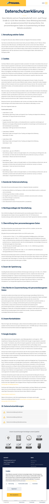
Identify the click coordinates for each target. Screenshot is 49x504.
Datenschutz (21, 502)
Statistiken (34, 483)
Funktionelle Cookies (21, 483)
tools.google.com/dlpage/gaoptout (9, 384)
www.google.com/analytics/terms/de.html (30, 399)
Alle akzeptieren (14, 494)
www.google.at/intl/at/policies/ (8, 401)
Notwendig (10, 483)
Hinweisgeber (42, 502)
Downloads (32, 502)
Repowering (33, 460)
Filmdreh (33, 462)
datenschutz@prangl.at (22, 327)
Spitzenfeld (33, 466)
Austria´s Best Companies (37, 464)
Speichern (14, 488)
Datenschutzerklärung (31, 480)
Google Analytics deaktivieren (8, 394)
